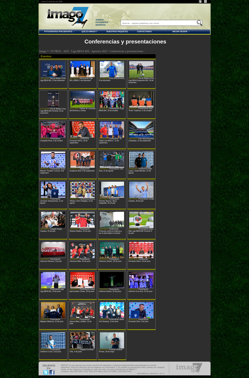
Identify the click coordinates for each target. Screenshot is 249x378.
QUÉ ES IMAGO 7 (89, 31)
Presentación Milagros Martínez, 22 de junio (51, 320)
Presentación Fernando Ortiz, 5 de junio (138, 320)
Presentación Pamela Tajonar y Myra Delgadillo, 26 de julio (109, 201)
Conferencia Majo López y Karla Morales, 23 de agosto (140, 171)
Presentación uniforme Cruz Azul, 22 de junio (140, 290)
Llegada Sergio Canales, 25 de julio (51, 230)
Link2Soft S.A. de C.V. (157, 373)
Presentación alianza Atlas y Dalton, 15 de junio (80, 321)
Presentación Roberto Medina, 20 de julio (80, 230)
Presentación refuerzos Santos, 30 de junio (110, 260)
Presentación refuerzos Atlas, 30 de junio (80, 260)
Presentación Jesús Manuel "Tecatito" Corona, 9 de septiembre (53, 171)
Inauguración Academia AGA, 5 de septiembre (82, 170)
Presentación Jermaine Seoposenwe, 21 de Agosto (51, 201)
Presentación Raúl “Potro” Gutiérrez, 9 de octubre (140, 110)
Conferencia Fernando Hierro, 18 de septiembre (79, 141)
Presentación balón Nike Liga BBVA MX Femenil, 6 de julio (140, 231)
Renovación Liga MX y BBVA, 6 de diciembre (81, 79)
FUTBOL (56, 51)
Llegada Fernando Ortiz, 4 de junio (82, 351)
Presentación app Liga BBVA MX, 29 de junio (52, 290)
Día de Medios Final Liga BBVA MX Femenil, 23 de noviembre (53, 111)
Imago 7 (44, 51)
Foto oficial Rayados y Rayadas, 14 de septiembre (141, 140)
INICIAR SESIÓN (171, 32)
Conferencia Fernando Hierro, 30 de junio (139, 260)
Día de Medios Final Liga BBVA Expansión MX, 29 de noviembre (141, 80)
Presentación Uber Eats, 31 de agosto (111, 170)
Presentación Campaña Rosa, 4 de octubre (51, 140)
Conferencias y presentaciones (126, 51)
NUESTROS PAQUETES (117, 31)
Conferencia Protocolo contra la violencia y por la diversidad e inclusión (110, 231)
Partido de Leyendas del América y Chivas (83, 110)
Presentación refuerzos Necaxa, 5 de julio (51, 260)
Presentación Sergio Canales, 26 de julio (141, 200)
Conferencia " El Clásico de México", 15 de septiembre (110, 141)
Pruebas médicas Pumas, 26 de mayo (110, 351)
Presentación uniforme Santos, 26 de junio (110, 290)
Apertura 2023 (99, 51)
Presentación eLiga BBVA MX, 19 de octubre (111, 110)
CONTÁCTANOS (144, 31)
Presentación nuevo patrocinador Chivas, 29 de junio (82, 290)
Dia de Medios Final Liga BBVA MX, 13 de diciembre (53, 79)
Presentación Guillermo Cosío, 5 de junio (50, 351)
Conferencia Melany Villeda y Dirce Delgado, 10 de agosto (82, 201)
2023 (66, 51)
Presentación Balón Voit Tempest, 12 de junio (111, 320)
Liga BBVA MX (80, 51)
